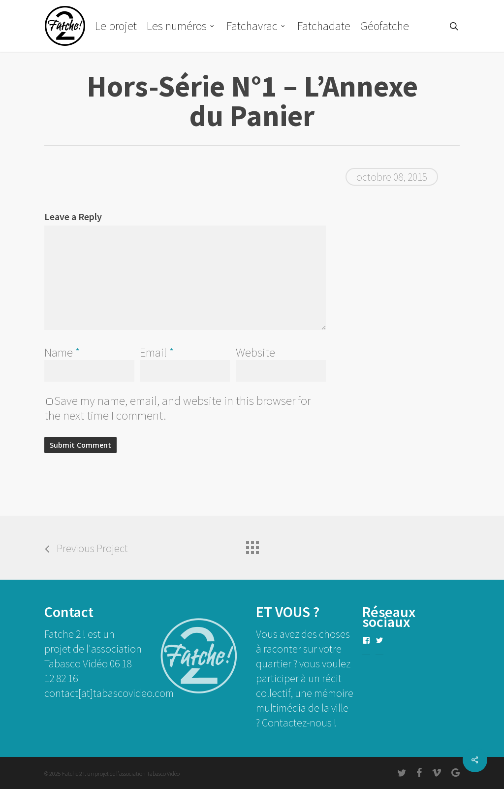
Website (255, 352)
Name (62, 352)
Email (157, 352)
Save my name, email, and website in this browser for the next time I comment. (177, 408)
